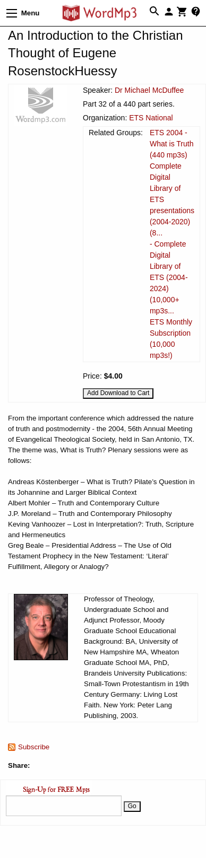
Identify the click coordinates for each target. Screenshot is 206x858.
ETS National (151, 117)
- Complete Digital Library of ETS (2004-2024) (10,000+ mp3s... (169, 277)
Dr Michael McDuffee (149, 90)
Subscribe (33, 747)
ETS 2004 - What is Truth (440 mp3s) (171, 143)
